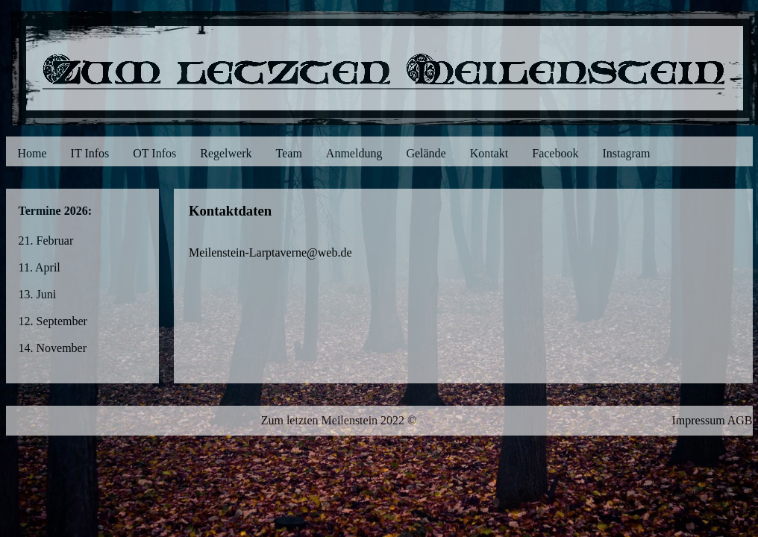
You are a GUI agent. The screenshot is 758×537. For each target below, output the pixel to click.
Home (32, 153)
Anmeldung (354, 153)
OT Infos (154, 153)
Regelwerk (225, 153)
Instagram (626, 153)
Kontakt (489, 153)
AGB (740, 420)
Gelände (425, 153)
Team (289, 153)
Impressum (697, 420)
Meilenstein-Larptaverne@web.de (270, 252)
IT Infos (90, 153)
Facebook (555, 153)
